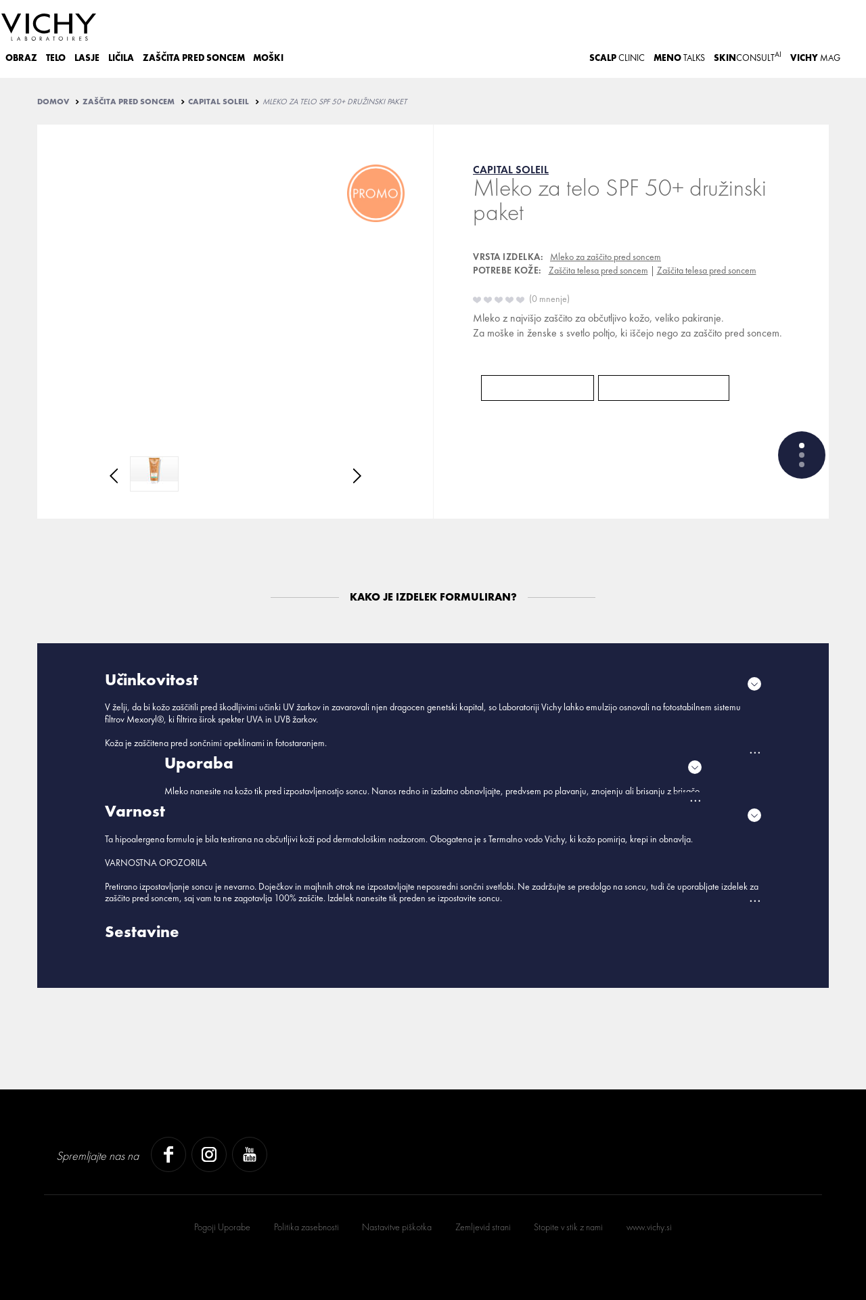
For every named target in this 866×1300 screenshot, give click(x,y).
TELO (56, 58)
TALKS (679, 58)
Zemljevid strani (483, 1227)
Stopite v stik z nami (568, 1227)
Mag (815, 58)
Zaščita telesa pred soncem (598, 270)
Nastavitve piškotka (397, 1227)
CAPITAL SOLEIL (218, 101)
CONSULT (747, 56)
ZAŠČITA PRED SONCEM (194, 58)
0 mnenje (549, 298)
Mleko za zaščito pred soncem (605, 257)
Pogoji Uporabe (222, 1227)
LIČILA (121, 58)
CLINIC (617, 58)
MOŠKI (268, 58)
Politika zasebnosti (306, 1227)
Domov (53, 101)
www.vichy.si (649, 1227)
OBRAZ (21, 58)
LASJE (86, 58)
